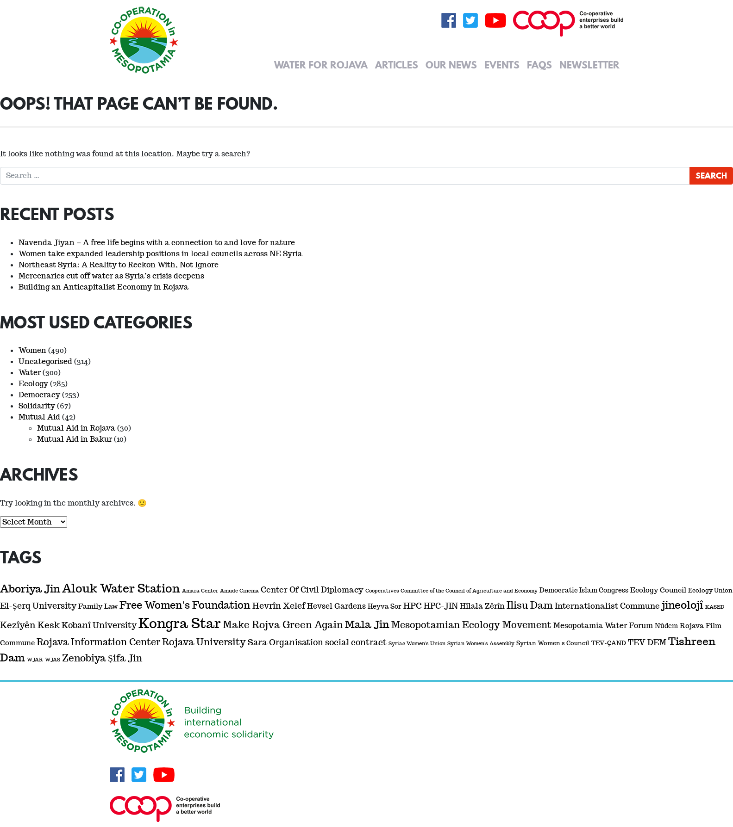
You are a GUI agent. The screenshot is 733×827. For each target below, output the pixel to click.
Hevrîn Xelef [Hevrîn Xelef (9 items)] (278, 605)
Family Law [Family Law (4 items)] (98, 606)
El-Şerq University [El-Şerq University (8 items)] (38, 605)
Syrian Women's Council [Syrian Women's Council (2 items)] (552, 643)
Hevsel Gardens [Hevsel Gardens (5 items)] (336, 606)
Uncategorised (45, 361)
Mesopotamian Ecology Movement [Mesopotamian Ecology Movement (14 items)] (471, 625)
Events (502, 65)
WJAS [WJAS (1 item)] (52, 659)
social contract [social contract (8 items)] (356, 642)
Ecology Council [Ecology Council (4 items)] (658, 590)
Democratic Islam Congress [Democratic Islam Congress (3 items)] (583, 590)
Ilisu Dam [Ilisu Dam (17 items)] (530, 605)
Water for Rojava (321, 65)
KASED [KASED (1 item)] (714, 607)
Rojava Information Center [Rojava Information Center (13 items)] (98, 642)
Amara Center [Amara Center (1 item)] (200, 590)
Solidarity (37, 406)
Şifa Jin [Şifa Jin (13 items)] (125, 658)
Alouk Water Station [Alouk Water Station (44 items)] (121, 588)
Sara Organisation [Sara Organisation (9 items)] (285, 642)
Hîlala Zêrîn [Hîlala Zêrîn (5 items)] (482, 606)
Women (32, 350)
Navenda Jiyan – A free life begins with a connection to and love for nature (157, 242)
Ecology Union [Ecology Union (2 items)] (710, 590)
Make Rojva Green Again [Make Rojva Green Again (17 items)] (283, 624)
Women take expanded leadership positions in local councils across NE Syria (160, 254)
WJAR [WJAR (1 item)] (35, 659)
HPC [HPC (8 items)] (412, 605)
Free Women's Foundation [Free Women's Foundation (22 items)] (185, 605)
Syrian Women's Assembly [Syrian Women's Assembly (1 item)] (480, 643)
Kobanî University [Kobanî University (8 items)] (99, 625)
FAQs (539, 65)
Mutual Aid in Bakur (74, 439)
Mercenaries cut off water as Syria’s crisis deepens (111, 276)
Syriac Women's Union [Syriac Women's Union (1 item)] (416, 643)
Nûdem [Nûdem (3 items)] (666, 626)
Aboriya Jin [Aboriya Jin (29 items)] (30, 588)
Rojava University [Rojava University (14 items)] (204, 642)
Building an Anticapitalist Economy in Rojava (103, 287)
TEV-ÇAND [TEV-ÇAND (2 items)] (608, 643)
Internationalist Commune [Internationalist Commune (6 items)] (607, 606)
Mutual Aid (39, 417)
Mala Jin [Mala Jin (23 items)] (367, 624)
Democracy (39, 395)
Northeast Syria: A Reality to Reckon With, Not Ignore (119, 265)
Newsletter (589, 65)
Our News (451, 65)
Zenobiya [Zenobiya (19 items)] (84, 657)
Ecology (33, 384)
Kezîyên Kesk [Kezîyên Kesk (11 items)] (30, 625)
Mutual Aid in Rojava (76, 428)
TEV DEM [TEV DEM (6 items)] (647, 642)
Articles (396, 65)
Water (30, 372)
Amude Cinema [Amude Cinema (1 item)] (239, 590)
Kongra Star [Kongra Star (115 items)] (179, 623)
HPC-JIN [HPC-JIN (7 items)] (441, 606)
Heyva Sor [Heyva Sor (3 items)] (384, 606)
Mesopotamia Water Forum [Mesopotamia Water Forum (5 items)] (603, 625)
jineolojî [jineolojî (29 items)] (682, 605)
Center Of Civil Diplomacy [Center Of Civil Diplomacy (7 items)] (312, 590)
